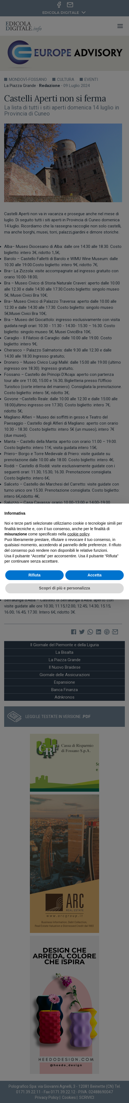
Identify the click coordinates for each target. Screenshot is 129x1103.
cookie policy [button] (78, 534)
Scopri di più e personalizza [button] (64, 588)
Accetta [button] (94, 575)
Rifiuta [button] (35, 575)
